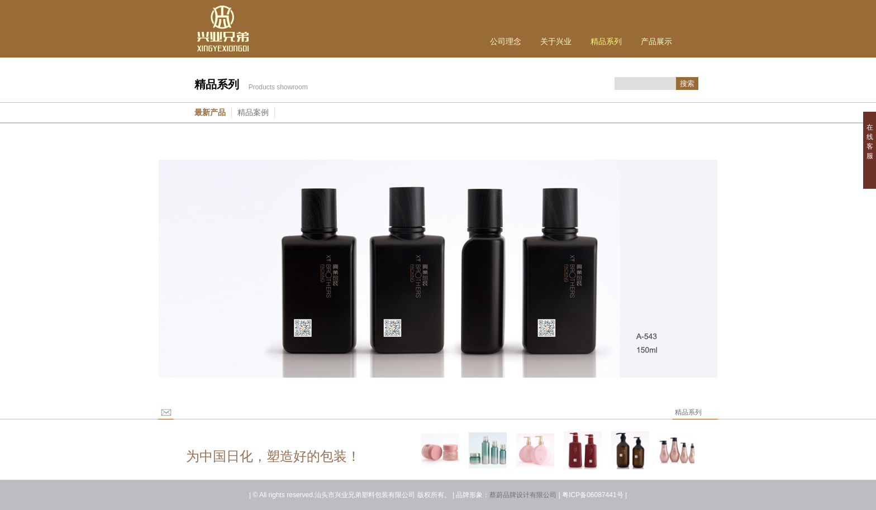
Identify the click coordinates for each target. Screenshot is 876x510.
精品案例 (253, 112)
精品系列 (606, 41)
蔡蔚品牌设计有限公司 (522, 495)
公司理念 (505, 41)
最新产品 (210, 112)
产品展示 (656, 41)
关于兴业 (556, 41)
